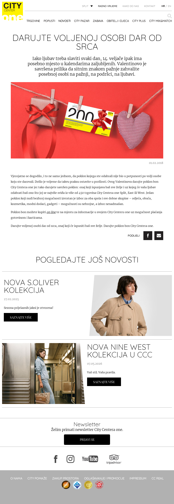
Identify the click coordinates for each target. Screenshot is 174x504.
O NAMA (16, 478)
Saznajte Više (21, 317)
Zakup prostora (65, 478)
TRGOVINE (33, 21)
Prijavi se (87, 439)
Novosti (64, 21)
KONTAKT (149, 6)
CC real (158, 478)
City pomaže (37, 478)
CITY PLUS (139, 21)
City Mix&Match (160, 21)
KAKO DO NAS (131, 6)
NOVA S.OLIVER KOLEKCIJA (31, 286)
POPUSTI (49, 21)
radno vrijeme (107, 6)
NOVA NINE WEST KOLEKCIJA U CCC (119, 350)
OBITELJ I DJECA (118, 21)
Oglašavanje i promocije (104, 478)
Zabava (98, 21)
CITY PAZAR (81, 21)
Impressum (138, 478)
